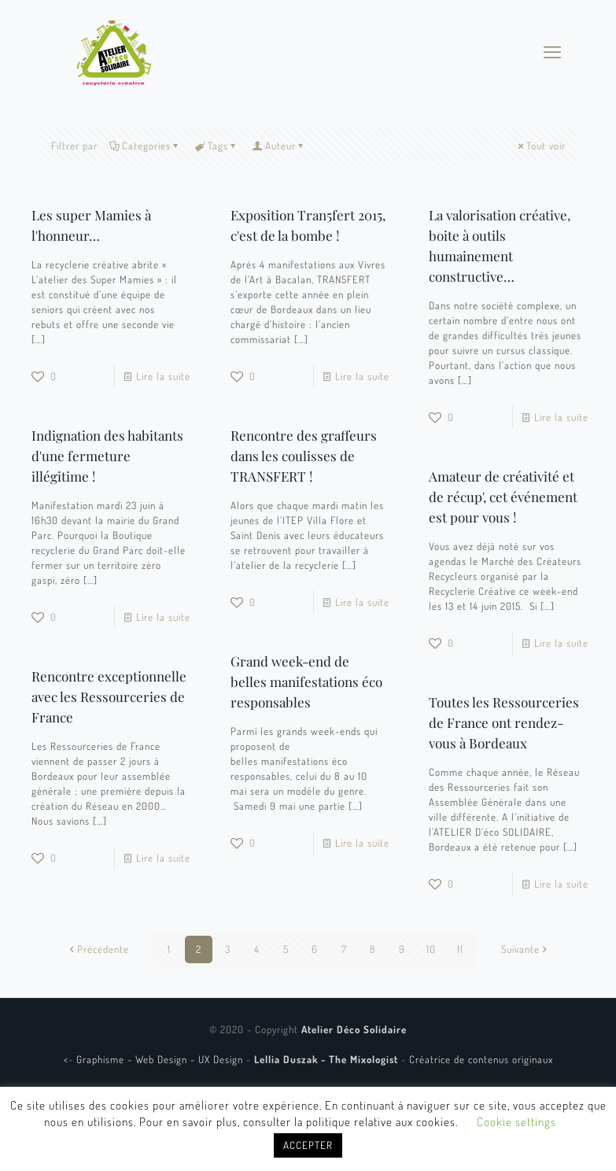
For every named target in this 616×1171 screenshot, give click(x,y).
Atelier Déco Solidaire (354, 1029)
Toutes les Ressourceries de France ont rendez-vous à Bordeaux (504, 722)
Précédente (98, 949)
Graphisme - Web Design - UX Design (161, 1059)
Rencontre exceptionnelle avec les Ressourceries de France (108, 696)
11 (460, 949)
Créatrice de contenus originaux (481, 1059)
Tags (216, 145)
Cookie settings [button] (516, 1121)
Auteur (279, 145)
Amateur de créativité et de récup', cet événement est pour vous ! (503, 496)
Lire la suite (163, 376)
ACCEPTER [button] (308, 1145)
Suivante (525, 949)
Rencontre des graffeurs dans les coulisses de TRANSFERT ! (304, 456)
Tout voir (541, 145)
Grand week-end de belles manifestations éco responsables (306, 681)
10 (431, 949)
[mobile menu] (552, 51)
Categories (145, 145)
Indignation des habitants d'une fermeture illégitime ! (107, 456)
